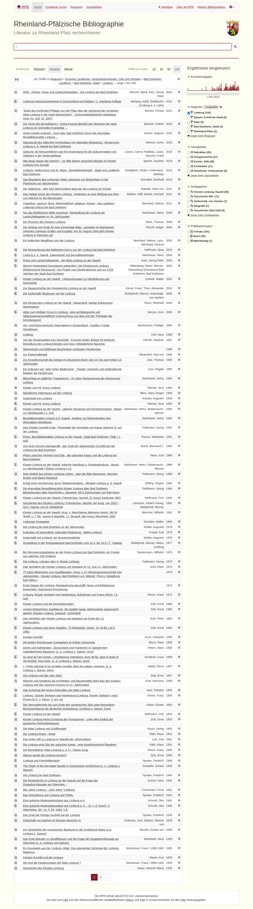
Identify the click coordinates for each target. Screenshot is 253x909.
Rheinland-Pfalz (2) (202, 131)
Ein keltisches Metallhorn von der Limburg (48, 240)
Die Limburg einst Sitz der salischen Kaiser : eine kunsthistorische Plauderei (69, 744)
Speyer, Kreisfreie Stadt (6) (207, 117)
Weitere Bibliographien (211, 7)
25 (161, 69)
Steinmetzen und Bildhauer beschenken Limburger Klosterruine (62, 349)
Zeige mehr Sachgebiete (203, 175)
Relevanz (39, 69)
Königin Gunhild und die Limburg (43, 857)
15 (154, 69)
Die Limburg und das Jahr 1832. (42, 675)
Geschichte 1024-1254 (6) (206, 210)
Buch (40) (196, 236)
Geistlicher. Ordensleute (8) (207, 171)
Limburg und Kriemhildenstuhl (41, 760)
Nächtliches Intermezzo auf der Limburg (47, 393)
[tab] (22, 69)
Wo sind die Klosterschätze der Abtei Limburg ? (52, 862)
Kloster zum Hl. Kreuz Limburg (41, 387)
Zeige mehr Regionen (201, 135)
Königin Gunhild (32, 637)
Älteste (68, 69)
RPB (23, 7)
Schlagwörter (197, 186)
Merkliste (165, 7)
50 (169, 69)
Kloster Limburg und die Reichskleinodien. (49, 604)
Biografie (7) (198, 206)
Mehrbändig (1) (199, 241)
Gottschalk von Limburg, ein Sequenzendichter (51, 537)
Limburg (108, 83)
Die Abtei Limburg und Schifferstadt (44, 728)
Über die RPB (185, 7)
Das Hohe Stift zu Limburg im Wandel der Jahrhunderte (57, 739)
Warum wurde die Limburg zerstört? (45, 755)
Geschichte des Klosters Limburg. (43, 868)
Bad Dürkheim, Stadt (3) (205, 126)
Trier (142, 900)
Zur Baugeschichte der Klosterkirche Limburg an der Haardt (59, 288)
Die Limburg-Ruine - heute (39, 734)
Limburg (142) (199, 112)
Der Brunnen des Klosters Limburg (44, 222)
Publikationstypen (200, 226)
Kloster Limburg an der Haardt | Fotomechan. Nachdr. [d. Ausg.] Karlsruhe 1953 (72, 497)
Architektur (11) (200, 166)
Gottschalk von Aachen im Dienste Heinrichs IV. (52, 820)
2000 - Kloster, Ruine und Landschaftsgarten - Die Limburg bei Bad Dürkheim (70, 92)
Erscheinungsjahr (199, 76)
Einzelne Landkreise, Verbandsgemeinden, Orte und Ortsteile (103, 79)
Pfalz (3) (195, 122)
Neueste (55, 69)
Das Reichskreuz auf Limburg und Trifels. (48, 795)
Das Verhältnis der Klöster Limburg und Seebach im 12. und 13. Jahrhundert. (70, 566)
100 (177, 69)
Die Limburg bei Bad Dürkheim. (42, 775)
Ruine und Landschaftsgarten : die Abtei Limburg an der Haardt (61, 260)
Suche (38, 7)
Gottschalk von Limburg (37, 398)
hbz (183, 900)
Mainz (130, 900)
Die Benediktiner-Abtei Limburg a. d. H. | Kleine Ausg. (56, 750)
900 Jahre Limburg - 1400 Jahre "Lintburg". (49, 789)
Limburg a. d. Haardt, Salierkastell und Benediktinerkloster (58, 255)
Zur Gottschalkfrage (35, 354)
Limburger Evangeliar (36, 521)
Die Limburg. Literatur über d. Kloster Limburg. (51, 561)
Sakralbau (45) (199, 152)
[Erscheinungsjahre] (213, 97)
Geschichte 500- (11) (203, 196)
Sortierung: (22, 69)
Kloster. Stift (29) (200, 161)
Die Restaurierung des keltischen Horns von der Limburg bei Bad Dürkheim (69, 249)
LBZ (65, 900)
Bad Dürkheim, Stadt (87, 83)
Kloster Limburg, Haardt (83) (208, 192)
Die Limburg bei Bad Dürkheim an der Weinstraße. (54, 527)
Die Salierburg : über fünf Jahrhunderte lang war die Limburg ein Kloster (67, 188)
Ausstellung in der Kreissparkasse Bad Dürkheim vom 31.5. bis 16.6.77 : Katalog (72, 543)
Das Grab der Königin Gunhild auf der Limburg (51, 815)
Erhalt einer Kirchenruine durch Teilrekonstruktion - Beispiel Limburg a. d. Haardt (72, 483)
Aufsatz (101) (198, 231)
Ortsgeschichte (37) (202, 157)
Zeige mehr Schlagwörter (203, 215)
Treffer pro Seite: (137, 69)
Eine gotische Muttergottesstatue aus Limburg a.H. (54, 800)
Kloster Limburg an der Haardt (41, 714)
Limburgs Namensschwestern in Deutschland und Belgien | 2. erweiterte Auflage (72, 101)
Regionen (76, 7)
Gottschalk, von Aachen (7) (207, 201)
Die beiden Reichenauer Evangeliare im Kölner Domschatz (59, 642)
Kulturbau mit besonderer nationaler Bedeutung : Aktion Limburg (62, 532)
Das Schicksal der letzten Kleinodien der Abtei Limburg (56, 690)
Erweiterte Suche (56, 7)
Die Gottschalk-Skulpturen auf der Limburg (49, 293)
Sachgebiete (94, 7)
